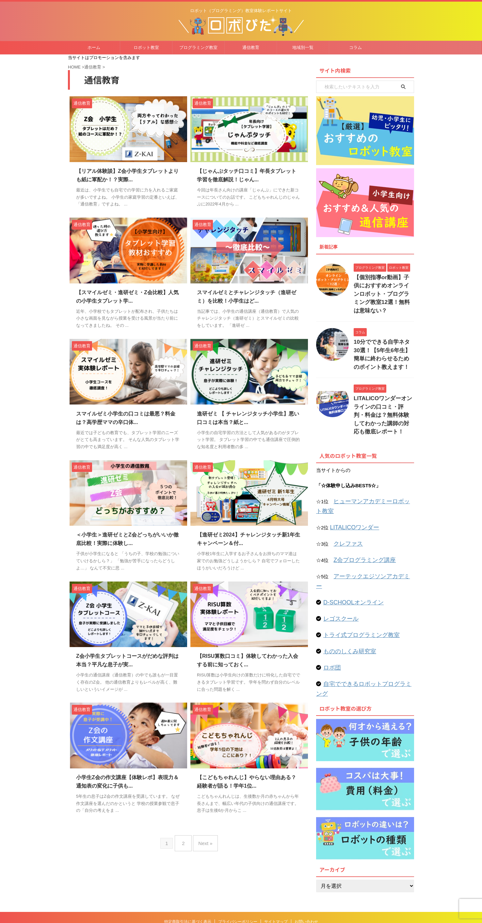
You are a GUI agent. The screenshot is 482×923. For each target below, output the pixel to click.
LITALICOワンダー (350, 488)
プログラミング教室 (198, 47)
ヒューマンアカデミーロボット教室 (372, 472)
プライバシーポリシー (237, 872)
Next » (204, 840)
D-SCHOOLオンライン (348, 549)
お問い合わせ (306, 872)
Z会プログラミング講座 (359, 518)
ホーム (94, 47)
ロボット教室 (146, 47)
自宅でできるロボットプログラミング (365, 627)
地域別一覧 (302, 47)
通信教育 (250, 47)
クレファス (345, 503)
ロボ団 (330, 612)
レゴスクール (338, 565)
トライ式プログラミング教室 (355, 580)
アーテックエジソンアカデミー (367, 534)
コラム (355, 47)
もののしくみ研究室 (345, 596)
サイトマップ (276, 872)
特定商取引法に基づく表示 (187, 872)
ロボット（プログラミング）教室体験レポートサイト (241, 884)
